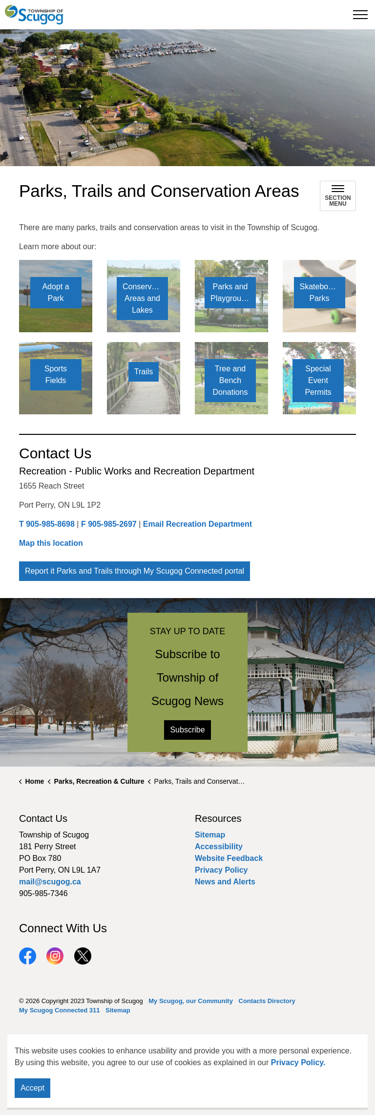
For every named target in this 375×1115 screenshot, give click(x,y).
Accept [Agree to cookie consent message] (32, 1088)
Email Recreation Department (197, 524)
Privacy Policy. (298, 1062)
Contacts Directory (267, 1001)
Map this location (51, 543)
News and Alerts (225, 882)
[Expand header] (360, 14)
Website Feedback (229, 858)
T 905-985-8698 (47, 524)
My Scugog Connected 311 (59, 1010)
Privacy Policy (221, 870)
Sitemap (210, 835)
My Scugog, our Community (190, 1001)
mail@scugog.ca (50, 882)
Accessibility (219, 846)
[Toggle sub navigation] (338, 196)
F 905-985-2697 (109, 524)
